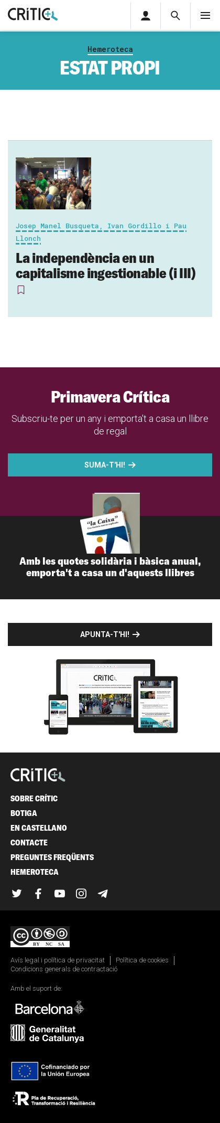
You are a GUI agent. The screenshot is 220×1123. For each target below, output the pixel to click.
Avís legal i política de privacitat (57, 960)
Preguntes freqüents (52, 857)
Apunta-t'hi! (104, 634)
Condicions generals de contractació (63, 969)
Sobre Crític (34, 798)
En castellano (38, 828)
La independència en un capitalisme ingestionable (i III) (105, 265)
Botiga (23, 813)
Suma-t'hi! (104, 465)
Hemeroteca (110, 49)
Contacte (29, 842)
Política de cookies (142, 960)
